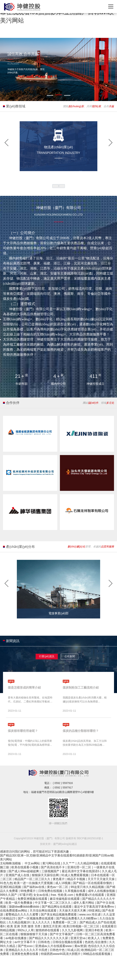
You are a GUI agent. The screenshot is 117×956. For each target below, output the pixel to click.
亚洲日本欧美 (94, 930)
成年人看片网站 (84, 902)
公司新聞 (69, 656)
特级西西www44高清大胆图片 (61, 953)
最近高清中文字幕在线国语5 (81, 871)
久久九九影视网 (72, 930)
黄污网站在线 (51, 863)
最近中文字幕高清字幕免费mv (94, 906)
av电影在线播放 (16, 938)
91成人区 (73, 950)
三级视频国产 (50, 871)
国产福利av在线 (34, 887)
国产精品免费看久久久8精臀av (77, 918)
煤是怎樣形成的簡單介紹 (24, 687)
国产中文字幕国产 (62, 934)
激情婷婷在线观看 (47, 930)
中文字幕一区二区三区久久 (53, 902)
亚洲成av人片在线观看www (54, 946)
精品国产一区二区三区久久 (32, 879)
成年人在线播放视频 (102, 890)
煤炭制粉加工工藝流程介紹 (81, 687)
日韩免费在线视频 (50, 890)
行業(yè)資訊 (46, 656)
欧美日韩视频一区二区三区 (81, 926)
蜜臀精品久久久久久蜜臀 (22, 914)
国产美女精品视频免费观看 (59, 914)
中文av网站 (33, 863)
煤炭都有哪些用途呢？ (23, 730)
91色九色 (6, 883)
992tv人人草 (25, 930)
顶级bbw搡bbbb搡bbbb (24, 906)
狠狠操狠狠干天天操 (34, 934)
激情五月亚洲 (52, 926)
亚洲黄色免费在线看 (25, 953)
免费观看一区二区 (65, 922)
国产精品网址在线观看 (57, 906)
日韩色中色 (58, 950)
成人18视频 (63, 883)
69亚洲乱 (94, 910)
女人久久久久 (41, 922)
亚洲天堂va (78, 938)
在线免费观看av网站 (14, 910)
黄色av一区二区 (58, 887)
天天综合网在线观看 (43, 910)
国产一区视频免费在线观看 (36, 918)
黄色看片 (59, 879)
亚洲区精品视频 (11, 887)
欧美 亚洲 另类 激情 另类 (24, 926)
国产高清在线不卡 (53, 867)
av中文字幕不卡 (25, 942)
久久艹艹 (69, 863)
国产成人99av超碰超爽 (24, 871)
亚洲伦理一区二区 (79, 867)
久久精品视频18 (19, 922)
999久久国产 (9, 894)
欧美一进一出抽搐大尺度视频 (34, 883)
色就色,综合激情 (96, 942)
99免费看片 (28, 890)
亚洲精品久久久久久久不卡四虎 (26, 950)
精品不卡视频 (76, 879)
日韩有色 (44, 942)
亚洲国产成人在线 (17, 875)
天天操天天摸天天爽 (73, 910)
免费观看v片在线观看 (90, 894)
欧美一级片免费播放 (19, 902)
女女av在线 (41, 894)
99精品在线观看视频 (97, 953)
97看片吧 (25, 894)
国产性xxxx (26, 946)
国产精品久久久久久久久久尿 (49, 938)
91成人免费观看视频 (75, 875)
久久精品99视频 (88, 863)
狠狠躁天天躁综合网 (46, 875)
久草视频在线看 (75, 890)
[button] (6, 142)
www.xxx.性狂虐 (90, 914)
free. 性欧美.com (62, 894)
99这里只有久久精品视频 (88, 887)
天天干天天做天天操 (101, 879)
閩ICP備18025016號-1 (90, 838)
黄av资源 (80, 946)
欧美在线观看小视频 (25, 867)
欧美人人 (94, 938)
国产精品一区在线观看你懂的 (93, 883)
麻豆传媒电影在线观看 (65, 898)
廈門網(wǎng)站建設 (65, 843)
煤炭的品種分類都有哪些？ (81, 730)
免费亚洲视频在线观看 (32, 898)
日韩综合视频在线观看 (67, 942)
